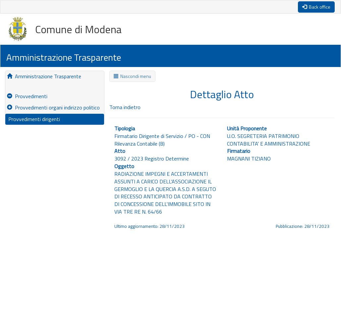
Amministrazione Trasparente (44, 76)
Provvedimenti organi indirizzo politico (53, 107)
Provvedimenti (27, 96)
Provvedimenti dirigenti (33, 119)
